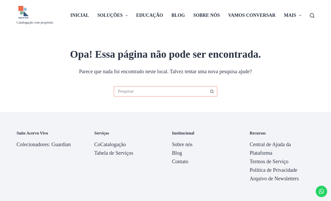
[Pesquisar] (312, 15)
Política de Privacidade (273, 170)
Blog (178, 15)
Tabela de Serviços (113, 153)
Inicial (79, 15)
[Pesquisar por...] (160, 91)
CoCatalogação (110, 144)
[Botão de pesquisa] (212, 91)
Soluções (113, 15)
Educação (149, 15)
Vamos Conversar (251, 15)
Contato (180, 161)
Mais (293, 15)
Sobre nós (206, 15)
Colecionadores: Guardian (44, 144)
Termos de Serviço (269, 161)
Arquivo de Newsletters (274, 178)
